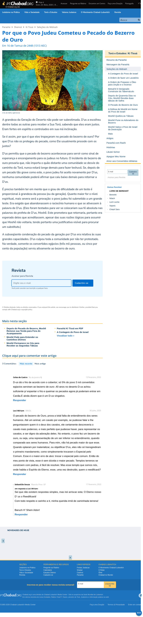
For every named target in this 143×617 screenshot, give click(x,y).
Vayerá (112, 206)
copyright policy (26, 309)
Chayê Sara (114, 209)
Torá (78, 597)
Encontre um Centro (97, 3)
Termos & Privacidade (116, 605)
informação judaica (96, 597)
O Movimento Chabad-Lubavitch (95, 12)
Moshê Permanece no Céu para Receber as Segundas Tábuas (23, 344)
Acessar (63, 3)
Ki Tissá (29, 27)
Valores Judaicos (69, 12)
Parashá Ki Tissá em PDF (70, 328)
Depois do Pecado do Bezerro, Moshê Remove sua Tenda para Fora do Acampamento (26, 331)
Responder (19, 400)
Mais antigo (40, 363)
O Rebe (101, 570)
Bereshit (112, 195)
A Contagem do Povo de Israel (73, 332)
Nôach (112, 198)
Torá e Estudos (50, 12)
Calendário (47, 570)
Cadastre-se (48, 575)
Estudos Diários (49, 573)
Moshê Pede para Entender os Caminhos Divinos (22, 338)
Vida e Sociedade (31, 12)
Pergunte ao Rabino (78, 3)
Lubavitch (53, 594)
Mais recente (26, 363)
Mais (110, 133)
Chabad (47, 594)
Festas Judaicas (83, 568)
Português (129, 3)
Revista (117, 12)
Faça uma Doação (115, 3)
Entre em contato (135, 605)
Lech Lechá (114, 202)
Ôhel (100, 573)
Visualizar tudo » (65, 335)
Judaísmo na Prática (11, 12)
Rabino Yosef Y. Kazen (59, 597)
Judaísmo (84, 597)
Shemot (18, 27)
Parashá (6, 27)
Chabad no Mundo (105, 575)
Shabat (79, 570)
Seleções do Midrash (47, 27)
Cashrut (80, 573)
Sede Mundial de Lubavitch (93, 594)
